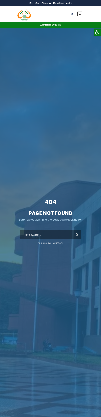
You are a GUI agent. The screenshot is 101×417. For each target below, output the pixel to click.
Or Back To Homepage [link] (51, 243)
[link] (97, 32)
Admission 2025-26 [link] (50, 24)
